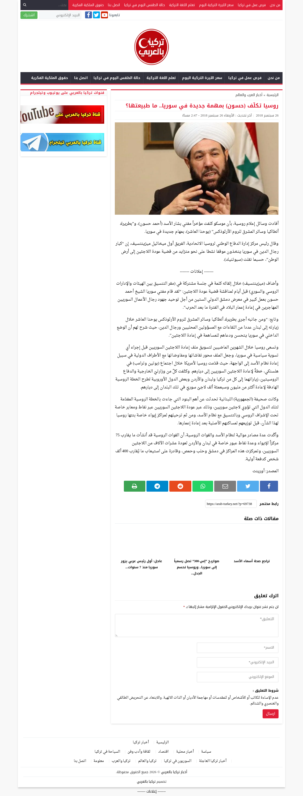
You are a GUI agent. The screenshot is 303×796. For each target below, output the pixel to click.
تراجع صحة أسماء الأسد (252, 561)
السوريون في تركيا (177, 761)
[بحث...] (44, 5)
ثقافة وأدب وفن (139, 751)
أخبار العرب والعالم (248, 95)
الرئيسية (162, 742)
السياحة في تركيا (107, 751)
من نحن (275, 5)
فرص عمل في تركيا (252, 5)
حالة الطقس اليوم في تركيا (144, 5)
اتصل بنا (114, 5)
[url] (238, 677)
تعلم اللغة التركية (182, 5)
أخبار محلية (185, 751)
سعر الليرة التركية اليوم (216, 5)
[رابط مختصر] (231, 504)
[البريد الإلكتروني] (60, 15)
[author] (238, 647)
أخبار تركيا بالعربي (174, 772)
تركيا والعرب (121, 761)
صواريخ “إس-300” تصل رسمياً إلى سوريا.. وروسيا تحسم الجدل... (196, 567)
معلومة (99, 761)
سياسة (206, 751)
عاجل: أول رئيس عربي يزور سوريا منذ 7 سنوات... (141, 564)
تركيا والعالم (147, 761)
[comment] (197, 625)
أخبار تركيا (141, 742)
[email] (238, 662)
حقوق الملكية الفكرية (88, 5)
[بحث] (24, 5)
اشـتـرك (29, 15)
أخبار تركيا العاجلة (212, 761)
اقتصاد (163, 751)
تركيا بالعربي (146, 781)
